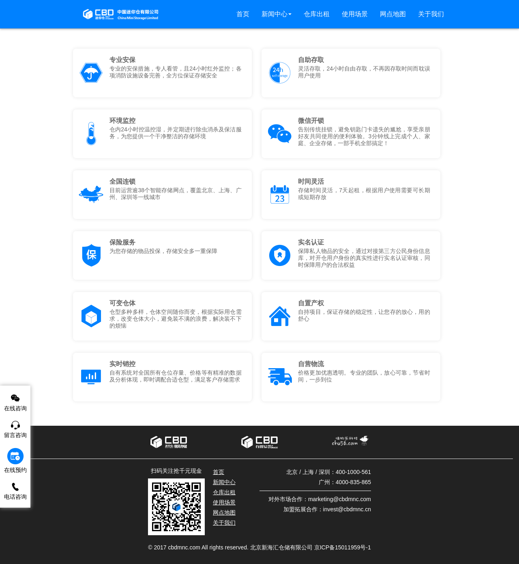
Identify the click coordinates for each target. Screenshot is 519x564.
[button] (276, 14)
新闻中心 (224, 482)
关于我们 (224, 522)
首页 (218, 472)
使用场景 (224, 502)
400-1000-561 (353, 472)
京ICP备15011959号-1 (342, 547)
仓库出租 (224, 492)
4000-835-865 (353, 482)
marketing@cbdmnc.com (339, 499)
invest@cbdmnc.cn (347, 509)
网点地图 (224, 512)
